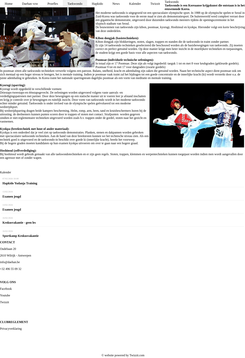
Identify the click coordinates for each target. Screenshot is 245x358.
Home (9, 3)
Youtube (5, 295)
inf (1, 262)
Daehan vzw (30, 3)
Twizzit (155, 3)
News (116, 3)
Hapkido (97, 3)
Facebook (6, 288)
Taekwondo (74, 3)
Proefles (52, 3)
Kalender (135, 3)
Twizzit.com (136, 355)
